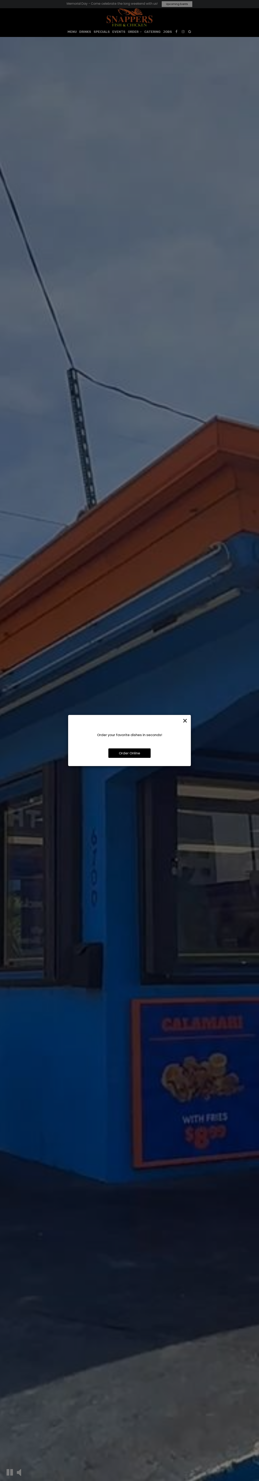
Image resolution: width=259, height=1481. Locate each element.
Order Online (129, 753)
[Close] (185, 721)
